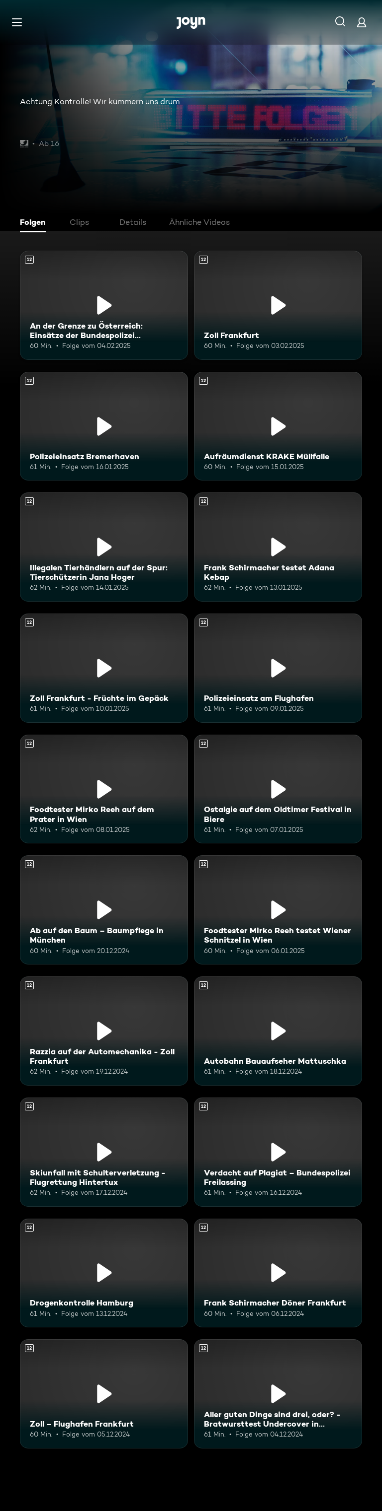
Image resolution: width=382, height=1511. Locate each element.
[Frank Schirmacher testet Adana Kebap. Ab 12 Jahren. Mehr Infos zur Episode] (278, 547)
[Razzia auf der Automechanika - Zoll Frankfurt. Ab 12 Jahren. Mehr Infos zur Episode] (104, 1031)
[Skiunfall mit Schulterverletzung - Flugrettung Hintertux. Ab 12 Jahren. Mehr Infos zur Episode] (104, 1152)
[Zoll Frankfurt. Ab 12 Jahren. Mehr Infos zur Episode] (278, 305)
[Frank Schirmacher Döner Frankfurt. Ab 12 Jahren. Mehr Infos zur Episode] (278, 1273)
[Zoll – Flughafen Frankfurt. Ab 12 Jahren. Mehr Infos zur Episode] (104, 1393)
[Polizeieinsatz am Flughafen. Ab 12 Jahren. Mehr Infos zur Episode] (278, 668)
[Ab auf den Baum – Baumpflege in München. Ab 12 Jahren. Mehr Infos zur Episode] (104, 909)
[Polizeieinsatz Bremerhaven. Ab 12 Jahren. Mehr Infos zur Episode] (104, 426)
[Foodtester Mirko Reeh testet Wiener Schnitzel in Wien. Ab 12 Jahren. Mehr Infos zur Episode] (278, 909)
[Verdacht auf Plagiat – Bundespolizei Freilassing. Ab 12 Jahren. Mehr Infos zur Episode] (278, 1152)
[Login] (362, 22)
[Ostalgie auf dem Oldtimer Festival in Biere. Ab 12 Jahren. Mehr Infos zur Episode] (278, 789)
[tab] (35, 223)
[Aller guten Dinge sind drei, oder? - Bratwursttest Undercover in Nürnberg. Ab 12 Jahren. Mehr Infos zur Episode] (278, 1393)
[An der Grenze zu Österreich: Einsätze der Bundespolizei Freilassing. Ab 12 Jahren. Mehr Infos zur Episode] (104, 305)
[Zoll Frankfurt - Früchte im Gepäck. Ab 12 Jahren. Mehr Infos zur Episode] (104, 668)
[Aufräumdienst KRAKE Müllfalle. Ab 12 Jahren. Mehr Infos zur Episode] (278, 426)
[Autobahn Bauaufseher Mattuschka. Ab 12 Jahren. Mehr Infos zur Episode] (278, 1031)
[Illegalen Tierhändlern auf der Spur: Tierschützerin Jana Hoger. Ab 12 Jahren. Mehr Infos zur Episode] (104, 547)
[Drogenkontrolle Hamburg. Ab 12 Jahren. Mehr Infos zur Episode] (104, 1273)
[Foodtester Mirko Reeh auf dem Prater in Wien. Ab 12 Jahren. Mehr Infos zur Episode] (104, 789)
